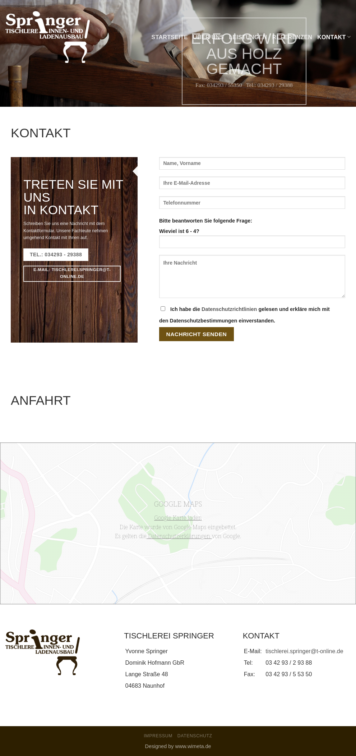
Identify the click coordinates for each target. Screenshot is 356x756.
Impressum (158, 735)
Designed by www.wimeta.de (178, 746)
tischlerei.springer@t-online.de (304, 651)
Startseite (170, 37)
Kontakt (334, 36)
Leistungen (248, 37)
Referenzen (292, 37)
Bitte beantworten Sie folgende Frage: (205, 221)
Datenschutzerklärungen (179, 536)
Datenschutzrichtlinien (229, 309)
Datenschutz (194, 735)
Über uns (208, 37)
